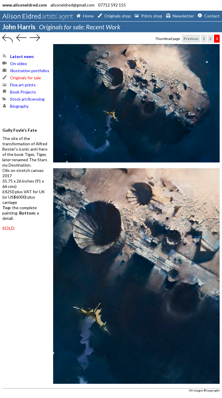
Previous (191, 38)
